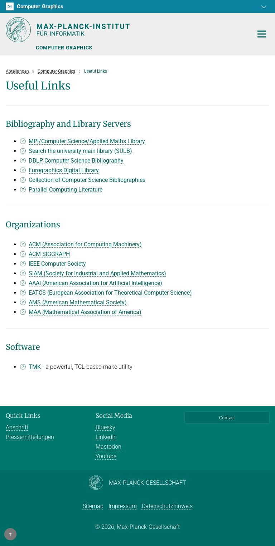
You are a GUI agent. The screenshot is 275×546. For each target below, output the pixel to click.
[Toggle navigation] (261, 34)
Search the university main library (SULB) (80, 151)
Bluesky (105, 427)
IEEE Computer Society (57, 263)
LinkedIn (106, 437)
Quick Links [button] (23, 416)
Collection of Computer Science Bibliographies (87, 180)
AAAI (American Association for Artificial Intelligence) (95, 283)
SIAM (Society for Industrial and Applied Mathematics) (97, 273)
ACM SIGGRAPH (49, 254)
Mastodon (108, 446)
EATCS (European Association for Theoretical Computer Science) (110, 292)
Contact (227, 417)
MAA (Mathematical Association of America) (85, 312)
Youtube (106, 456)
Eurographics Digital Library (64, 170)
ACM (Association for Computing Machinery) (85, 244)
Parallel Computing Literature (65, 189)
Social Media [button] (114, 416)
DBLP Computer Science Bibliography (76, 160)
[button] (262, 6)
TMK (35, 366)
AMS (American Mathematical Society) (78, 302)
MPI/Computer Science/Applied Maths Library (87, 141)
